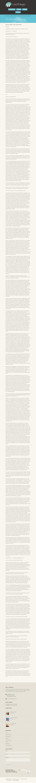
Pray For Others (14, 712)
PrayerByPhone (11, 9)
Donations (7, 738)
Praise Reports (13, 723)
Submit (8, 763)
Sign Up (28, 772)
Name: (7, 750)
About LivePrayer (8, 734)
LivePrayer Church (8, 740)
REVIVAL (18, 9)
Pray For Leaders (14, 717)
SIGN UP (18, 12)
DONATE (24, 9)
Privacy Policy (9, 780)
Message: (7, 757)
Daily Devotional (8, 736)
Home (6, 732)
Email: (7, 754)
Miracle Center (8, 743)
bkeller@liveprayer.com (13, 698)
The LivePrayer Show (9, 745)
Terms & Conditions (16, 780)
